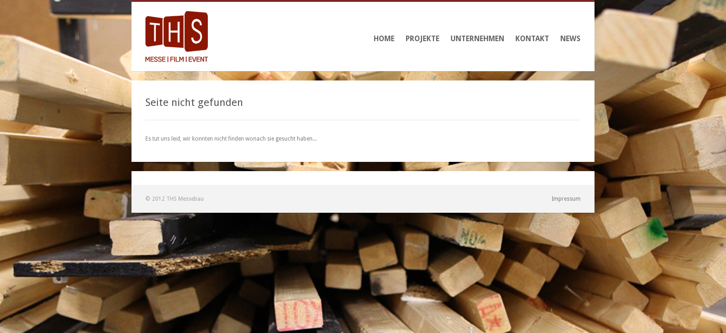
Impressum (566, 199)
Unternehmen (477, 38)
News (570, 38)
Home (384, 38)
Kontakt (532, 38)
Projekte (422, 38)
